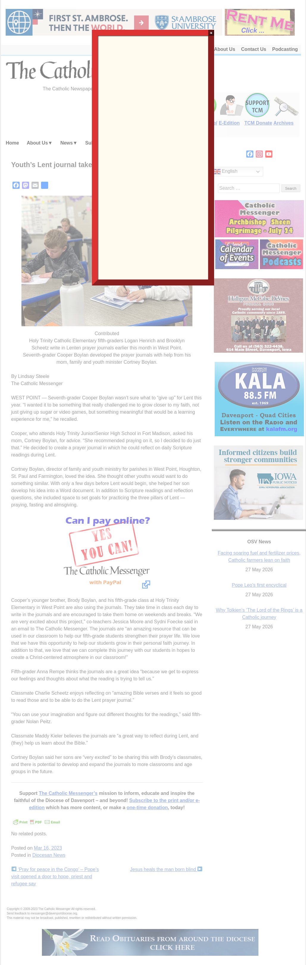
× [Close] (211, 33)
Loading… (153, 157)
